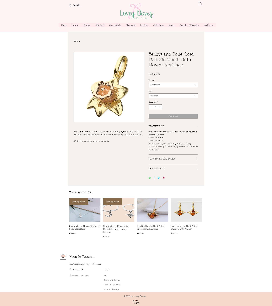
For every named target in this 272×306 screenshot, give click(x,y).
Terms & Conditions (112, 284)
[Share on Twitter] (158, 178)
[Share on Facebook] (154, 178)
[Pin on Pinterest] (164, 178)
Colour (151, 80)
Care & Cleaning (111, 289)
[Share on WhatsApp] (150, 178)
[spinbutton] (155, 107)
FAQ (106, 275)
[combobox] (173, 85)
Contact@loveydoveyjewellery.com (85, 264)
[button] (199, 3)
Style (150, 91)
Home (77, 42)
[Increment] (160, 107)
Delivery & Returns (112, 280)
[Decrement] (150, 107)
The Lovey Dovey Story (79, 275)
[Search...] (81, 5)
